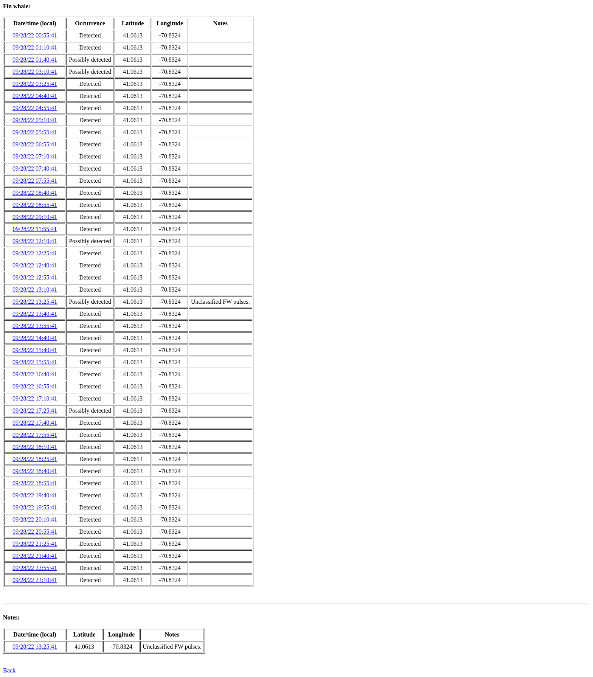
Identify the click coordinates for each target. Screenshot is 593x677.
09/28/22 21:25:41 (34, 543)
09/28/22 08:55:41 (34, 205)
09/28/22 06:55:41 (34, 144)
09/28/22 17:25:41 (34, 410)
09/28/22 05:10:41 (34, 120)
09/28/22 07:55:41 (34, 180)
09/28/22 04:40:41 (34, 96)
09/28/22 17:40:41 (34, 422)
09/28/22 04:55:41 (34, 108)
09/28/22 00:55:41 (34, 35)
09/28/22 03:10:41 (34, 71)
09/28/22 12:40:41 (34, 265)
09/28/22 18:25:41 (34, 459)
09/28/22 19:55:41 (34, 507)
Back (9, 670)
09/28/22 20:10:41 (34, 519)
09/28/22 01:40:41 (34, 59)
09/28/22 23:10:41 (34, 580)
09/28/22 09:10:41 (34, 217)
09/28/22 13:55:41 (34, 326)
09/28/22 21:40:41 (34, 556)
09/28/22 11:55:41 (34, 229)
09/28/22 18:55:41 (34, 483)
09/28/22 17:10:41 (34, 398)
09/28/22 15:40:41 (34, 350)
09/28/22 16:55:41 (34, 386)
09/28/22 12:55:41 (34, 277)
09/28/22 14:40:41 (34, 338)
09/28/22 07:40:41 (34, 168)
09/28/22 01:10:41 (34, 47)
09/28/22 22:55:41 (34, 568)
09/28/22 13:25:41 (34, 301)
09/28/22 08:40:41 (34, 192)
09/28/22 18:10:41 (34, 447)
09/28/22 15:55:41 (34, 362)
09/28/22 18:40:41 (34, 471)
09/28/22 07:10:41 (34, 156)
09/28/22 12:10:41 (34, 241)
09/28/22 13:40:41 (34, 314)
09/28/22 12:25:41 (34, 253)
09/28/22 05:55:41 (34, 132)
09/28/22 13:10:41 (34, 289)
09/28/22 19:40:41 (34, 495)
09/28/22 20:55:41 (34, 531)
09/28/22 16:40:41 (34, 374)
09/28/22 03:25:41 (34, 84)
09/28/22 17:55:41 (34, 435)
